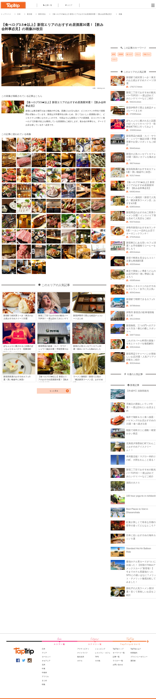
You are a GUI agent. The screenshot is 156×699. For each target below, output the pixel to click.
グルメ (138, 54)
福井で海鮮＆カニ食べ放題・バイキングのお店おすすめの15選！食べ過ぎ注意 (141, 420)
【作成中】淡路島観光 (137, 391)
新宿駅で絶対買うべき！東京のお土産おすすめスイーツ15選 (141, 80)
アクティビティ (83, 649)
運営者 (133, 661)
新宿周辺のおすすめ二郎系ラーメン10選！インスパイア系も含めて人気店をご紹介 (141, 215)
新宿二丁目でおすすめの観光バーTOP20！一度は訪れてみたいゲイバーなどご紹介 (141, 95)
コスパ (114, 59)
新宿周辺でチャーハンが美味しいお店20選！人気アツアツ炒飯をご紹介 (141, 357)
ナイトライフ (82, 653)
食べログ (129, 54)
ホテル (79, 661)
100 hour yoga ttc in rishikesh (141, 496)
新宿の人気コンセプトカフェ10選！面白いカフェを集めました (141, 157)
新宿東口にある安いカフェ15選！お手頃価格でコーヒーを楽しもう (141, 245)
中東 (43, 669)
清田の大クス (133, 483)
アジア (44, 653)
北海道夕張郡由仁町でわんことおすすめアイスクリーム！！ (141, 446)
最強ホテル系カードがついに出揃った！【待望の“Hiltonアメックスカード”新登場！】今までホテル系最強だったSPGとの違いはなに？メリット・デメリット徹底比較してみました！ (141, 571)
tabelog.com (101, 88)
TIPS (97, 657)
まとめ (44, 680)
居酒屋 (121, 54)
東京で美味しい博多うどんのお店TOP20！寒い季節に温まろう (141, 274)
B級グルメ (147, 54)
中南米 (44, 673)
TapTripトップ (118, 649)
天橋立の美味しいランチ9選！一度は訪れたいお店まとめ (141, 407)
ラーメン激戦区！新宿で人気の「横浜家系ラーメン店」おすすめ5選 (141, 200)
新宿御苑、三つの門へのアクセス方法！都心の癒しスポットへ (141, 328)
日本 (19, 14)
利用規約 (133, 653)
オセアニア (46, 661)
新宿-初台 (42, 14)
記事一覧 (47, 5)
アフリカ (45, 677)
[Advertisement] (133, 32)
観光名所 (80, 657)
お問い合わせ (118, 665)
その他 (97, 661)
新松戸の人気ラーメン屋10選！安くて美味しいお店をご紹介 (141, 591)
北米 (43, 665)
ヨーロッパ (46, 657)
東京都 (29, 14)
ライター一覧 (118, 661)
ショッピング (100, 649)
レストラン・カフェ (102, 653)
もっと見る (54, 391)
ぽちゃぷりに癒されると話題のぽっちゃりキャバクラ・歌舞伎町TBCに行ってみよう (141, 124)
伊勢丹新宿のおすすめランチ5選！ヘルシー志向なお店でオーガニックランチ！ (141, 230)
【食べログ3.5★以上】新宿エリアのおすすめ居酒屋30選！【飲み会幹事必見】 (82, 14)
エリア (68, 5)
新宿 (113, 54)
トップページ (6, 14)
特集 (43, 684)
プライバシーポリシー (138, 657)
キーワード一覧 (119, 653)
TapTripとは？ (135, 649)
